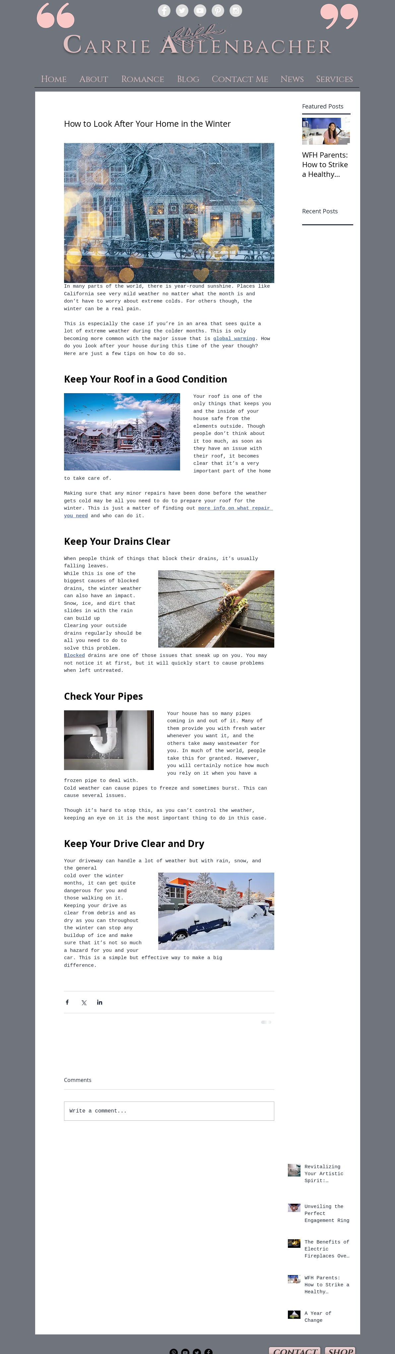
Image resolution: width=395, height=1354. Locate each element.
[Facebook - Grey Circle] (164, 10)
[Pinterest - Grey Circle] (218, 10)
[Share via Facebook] (67, 1002)
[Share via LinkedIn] (100, 1002)
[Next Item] (339, 131)
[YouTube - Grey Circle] (200, 10)
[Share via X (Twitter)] (83, 1002)
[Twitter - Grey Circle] (182, 10)
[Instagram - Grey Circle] (236, 10)
